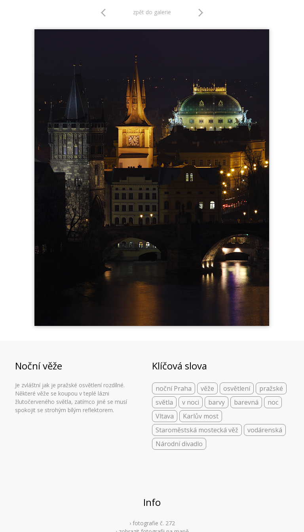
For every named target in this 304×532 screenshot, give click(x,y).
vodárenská (264, 430)
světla (164, 402)
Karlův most (200, 416)
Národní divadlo (179, 443)
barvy (216, 402)
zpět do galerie (152, 12)
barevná (246, 402)
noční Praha (174, 388)
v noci (190, 402)
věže (207, 388)
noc (273, 402)
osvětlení (236, 388)
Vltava (165, 416)
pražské (271, 388)
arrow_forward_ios (200, 12)
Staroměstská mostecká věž (197, 430)
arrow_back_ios (105, 12)
